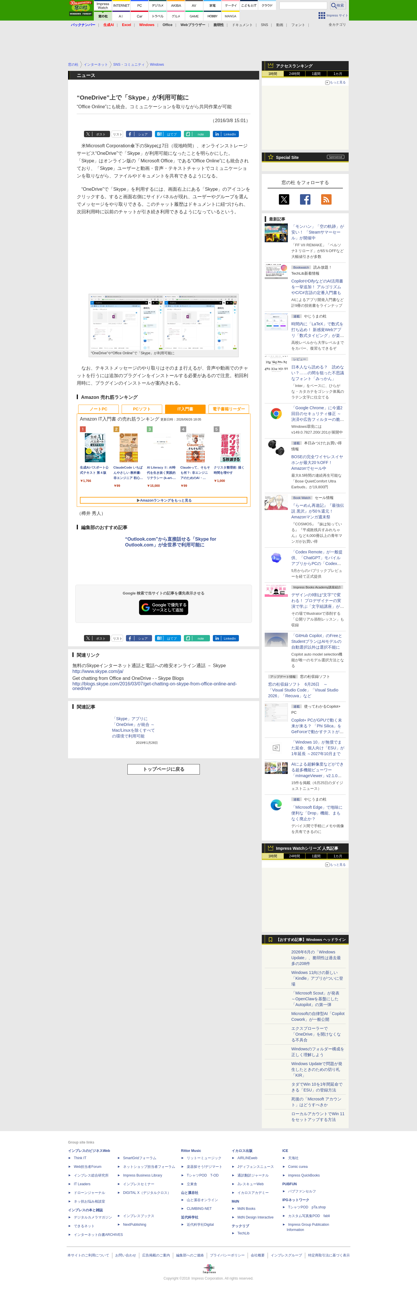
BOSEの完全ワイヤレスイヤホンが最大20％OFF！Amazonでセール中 (317, 462)
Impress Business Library (142, 1175)
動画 (279, 25)
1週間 (316, 74)
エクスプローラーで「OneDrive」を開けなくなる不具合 (316, 1034)
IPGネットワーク (295, 1200)
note (201, 134)
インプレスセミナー (138, 1184)
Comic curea (298, 1167)
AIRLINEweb (247, 1158)
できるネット (84, 1226)
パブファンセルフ (302, 1191)
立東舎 (192, 1184)
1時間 (272, 74)
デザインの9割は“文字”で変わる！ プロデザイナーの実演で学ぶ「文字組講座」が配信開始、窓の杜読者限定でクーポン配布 (317, 606)
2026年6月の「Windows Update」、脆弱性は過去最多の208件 (316, 958)
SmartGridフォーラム (139, 1158)
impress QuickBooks (304, 1175)
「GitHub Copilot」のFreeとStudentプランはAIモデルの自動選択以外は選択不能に (316, 641)
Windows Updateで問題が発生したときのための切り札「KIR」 (316, 1069)
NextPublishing (134, 1225)
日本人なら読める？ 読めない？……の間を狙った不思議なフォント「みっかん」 (317, 373)
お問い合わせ (125, 1255)
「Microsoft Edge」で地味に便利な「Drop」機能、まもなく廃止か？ (317, 813)
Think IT (80, 1158)
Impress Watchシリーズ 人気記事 (307, 848)
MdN (235, 1201)
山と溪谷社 (189, 1193)
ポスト (101, 134)
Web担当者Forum (87, 1167)
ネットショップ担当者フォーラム (149, 1167)
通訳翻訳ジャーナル (253, 1175)
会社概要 (258, 1255)
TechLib (243, 1233)
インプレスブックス (138, 1216)
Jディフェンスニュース (255, 1167)
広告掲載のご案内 (156, 1255)
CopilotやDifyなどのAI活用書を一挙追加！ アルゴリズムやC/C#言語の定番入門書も (317, 287)
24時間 (294, 74)
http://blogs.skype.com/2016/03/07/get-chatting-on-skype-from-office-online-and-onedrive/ (154, 686)
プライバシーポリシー (227, 1255)
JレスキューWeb (250, 1184)
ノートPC (98, 409)
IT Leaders (82, 1184)
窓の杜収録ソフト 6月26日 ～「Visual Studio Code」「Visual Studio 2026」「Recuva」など (303, 690)
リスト (117, 134)
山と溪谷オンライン (202, 1200)
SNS (264, 25)
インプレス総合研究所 (91, 1175)
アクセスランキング (294, 66)
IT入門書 (185, 409)
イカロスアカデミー (253, 1193)
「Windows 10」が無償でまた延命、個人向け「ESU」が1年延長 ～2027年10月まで (317, 748)
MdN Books (246, 1209)
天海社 (293, 1158)
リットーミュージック (204, 1158)
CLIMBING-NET (199, 1209)
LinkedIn (230, 134)
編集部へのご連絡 (190, 1255)
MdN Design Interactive (255, 1217)
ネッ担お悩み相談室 (89, 1201)
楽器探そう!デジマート (204, 1167)
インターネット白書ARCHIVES (98, 1235)
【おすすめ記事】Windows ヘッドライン (311, 940)
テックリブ (240, 1226)
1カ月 (338, 74)
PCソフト (142, 409)
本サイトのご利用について (88, 1255)
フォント (298, 25)
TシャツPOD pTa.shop (307, 1207)
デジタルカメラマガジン (93, 1217)
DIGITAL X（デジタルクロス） (147, 1193)
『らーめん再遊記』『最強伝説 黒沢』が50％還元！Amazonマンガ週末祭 (317, 511)
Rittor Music (191, 1151)
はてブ (172, 134)
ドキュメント (242, 25)
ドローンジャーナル (89, 1193)
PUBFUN (289, 1184)
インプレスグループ (286, 1255)
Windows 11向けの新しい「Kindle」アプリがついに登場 (317, 978)
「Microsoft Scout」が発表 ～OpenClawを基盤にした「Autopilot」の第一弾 (315, 999)
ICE (285, 1151)
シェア (143, 134)
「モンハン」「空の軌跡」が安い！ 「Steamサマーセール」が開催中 (317, 232)
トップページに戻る (163, 769)
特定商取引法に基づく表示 (329, 1255)
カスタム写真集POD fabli (309, 1216)
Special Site (287, 157)
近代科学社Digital (200, 1225)
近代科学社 (189, 1217)
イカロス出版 (242, 1151)
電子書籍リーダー (229, 409)
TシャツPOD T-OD (203, 1175)
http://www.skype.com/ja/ (97, 671)
